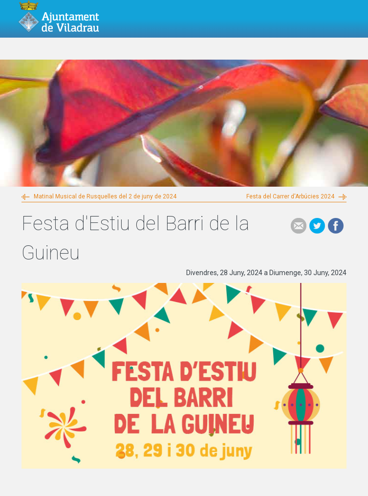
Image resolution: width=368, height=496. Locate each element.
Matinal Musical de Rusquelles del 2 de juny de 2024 (105, 196)
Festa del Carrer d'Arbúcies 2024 (290, 196)
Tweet (317, 226)
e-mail (298, 226)
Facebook (336, 226)
